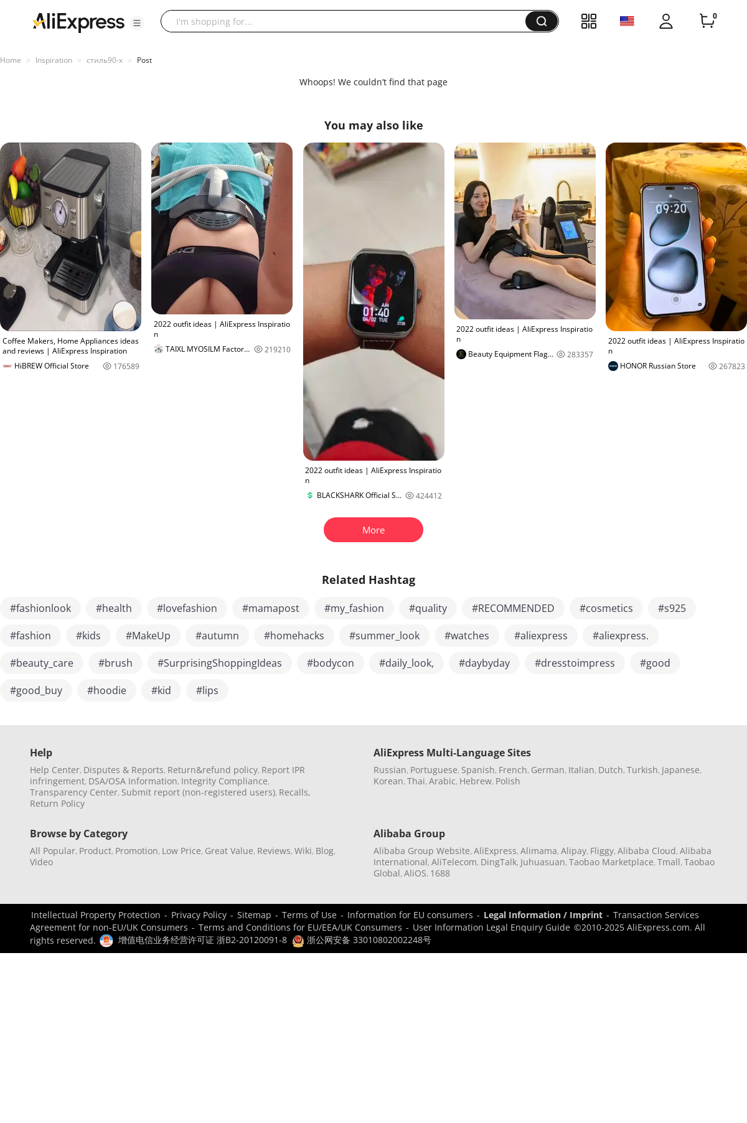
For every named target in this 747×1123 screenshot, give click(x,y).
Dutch (610, 770)
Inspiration (53, 60)
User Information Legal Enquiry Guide (491, 927)
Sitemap (254, 915)
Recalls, (295, 792)
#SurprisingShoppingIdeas (219, 663)
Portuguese (434, 770)
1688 (440, 873)
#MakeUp (148, 635)
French (513, 770)
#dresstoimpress (575, 663)
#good (655, 663)
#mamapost (270, 608)
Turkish (642, 770)
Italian (581, 770)
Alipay (573, 851)
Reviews (274, 851)
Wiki (303, 851)
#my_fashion (354, 608)
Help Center (55, 770)
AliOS (415, 873)
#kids (88, 635)
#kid (161, 690)
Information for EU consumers (410, 915)
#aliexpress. (621, 635)
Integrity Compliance (224, 781)
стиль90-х (105, 60)
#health (114, 608)
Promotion (136, 851)
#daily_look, (406, 663)
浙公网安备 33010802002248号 (361, 940)
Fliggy (602, 851)
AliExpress (495, 851)
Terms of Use (309, 915)
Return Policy (57, 803)
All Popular (52, 851)
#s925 (672, 608)
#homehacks (294, 635)
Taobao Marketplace (611, 862)
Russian (390, 770)
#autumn (217, 635)
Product (95, 851)
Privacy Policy (199, 915)
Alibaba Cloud (647, 851)
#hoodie (106, 690)
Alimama (538, 851)
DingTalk (499, 862)
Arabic (442, 781)
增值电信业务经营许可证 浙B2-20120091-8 (202, 940)
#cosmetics (606, 608)
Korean (388, 781)
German (548, 770)
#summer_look (384, 635)
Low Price (181, 851)
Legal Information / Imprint (543, 915)
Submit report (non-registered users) (198, 792)
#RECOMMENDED (513, 608)
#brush (115, 663)
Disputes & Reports (123, 770)
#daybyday (484, 663)
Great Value (229, 851)
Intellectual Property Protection (96, 915)
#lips (207, 690)
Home (10, 60)
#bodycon (330, 663)
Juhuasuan (542, 862)
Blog (325, 851)
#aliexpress (541, 635)
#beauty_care (41, 663)
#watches (466, 635)
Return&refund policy (212, 770)
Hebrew (475, 781)
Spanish (478, 770)
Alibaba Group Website (422, 851)
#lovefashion (187, 608)
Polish (508, 781)
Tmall (668, 862)
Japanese (681, 770)
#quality (428, 608)
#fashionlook (40, 608)
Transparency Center (74, 792)
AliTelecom (454, 862)
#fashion (30, 635)
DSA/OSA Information (132, 781)
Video (41, 862)
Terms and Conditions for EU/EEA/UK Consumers (300, 927)
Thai (416, 781)
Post (144, 60)
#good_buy (36, 690)
